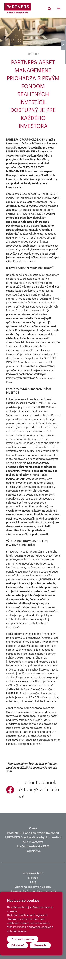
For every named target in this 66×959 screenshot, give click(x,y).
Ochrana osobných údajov (33, 886)
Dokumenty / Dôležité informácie (33, 891)
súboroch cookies (40, 927)
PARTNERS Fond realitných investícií (33, 832)
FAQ (33, 882)
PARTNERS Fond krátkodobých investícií (33, 837)
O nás (33, 828)
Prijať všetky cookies (22, 939)
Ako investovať (33, 841)
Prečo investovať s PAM (33, 846)
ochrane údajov (16, 931)
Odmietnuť (17, 945)
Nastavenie (40, 945)
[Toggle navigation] (58, 8)
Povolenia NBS (33, 873)
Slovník (33, 877)
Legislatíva (33, 850)
